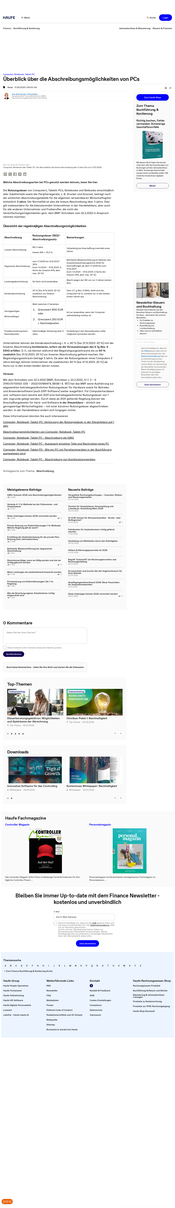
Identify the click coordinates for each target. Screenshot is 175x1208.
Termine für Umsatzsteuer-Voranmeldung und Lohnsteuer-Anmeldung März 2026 (91, 507)
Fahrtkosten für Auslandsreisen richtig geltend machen (91, 531)
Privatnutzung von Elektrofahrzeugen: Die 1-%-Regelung (30, 583)
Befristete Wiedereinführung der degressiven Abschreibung (29, 550)
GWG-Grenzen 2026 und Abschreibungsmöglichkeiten (34, 495)
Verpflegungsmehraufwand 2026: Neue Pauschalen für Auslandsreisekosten (93, 583)
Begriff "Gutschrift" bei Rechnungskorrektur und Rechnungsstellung (92, 561)
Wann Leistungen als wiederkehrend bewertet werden (34, 572)
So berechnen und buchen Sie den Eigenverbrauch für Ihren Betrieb (95, 572)
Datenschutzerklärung (150, 356)
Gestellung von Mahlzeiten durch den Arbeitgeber (93, 541)
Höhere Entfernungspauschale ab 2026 (87, 550)
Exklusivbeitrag (17, 692)
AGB (146, 351)
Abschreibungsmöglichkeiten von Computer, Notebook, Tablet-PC (44, 432)
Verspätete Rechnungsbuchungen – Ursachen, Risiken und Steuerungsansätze (95, 496)
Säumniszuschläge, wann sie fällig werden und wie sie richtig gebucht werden (34, 561)
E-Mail (57, 912)
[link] (7, 28)
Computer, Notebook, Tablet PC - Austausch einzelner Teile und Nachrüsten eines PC (56, 444)
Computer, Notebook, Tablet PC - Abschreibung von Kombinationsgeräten (49, 460)
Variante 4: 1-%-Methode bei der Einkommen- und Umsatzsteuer (32, 505)
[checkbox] (4, 648)
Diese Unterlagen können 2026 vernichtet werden (32, 516)
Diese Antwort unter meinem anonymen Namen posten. (34, 647)
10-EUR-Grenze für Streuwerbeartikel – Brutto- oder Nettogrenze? (94, 519)
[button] (25, 17)
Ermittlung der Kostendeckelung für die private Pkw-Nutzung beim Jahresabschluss (33, 538)
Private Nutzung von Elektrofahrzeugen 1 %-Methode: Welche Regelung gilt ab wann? (34, 527)
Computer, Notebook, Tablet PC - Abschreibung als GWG (38, 438)
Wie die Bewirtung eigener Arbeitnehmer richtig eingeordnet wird (31, 594)
